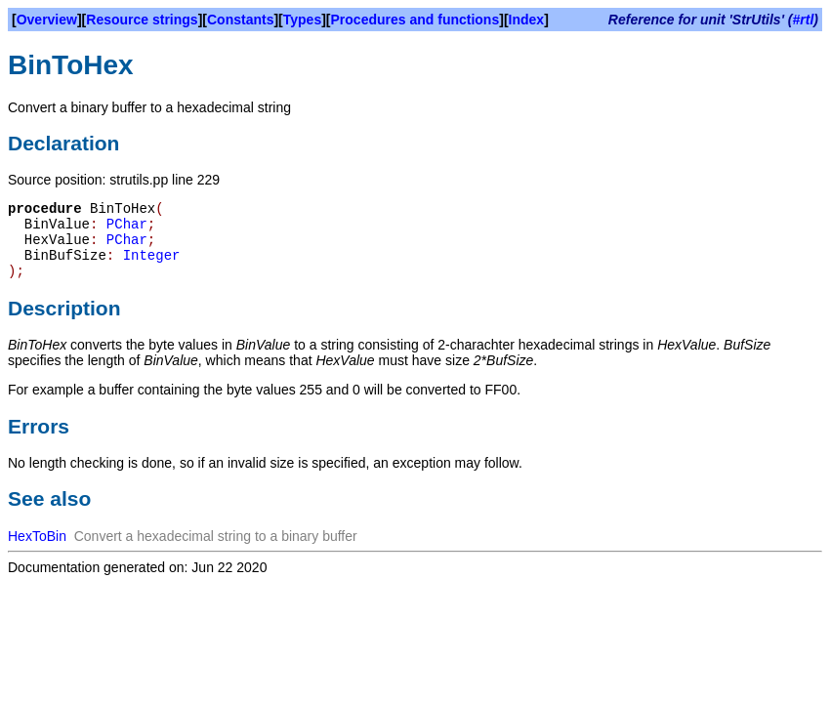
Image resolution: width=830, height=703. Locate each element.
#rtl (803, 19)
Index (527, 19)
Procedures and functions (415, 19)
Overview (47, 19)
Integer (152, 256)
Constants (240, 19)
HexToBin (37, 536)
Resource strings (141, 19)
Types (302, 19)
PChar (126, 224)
